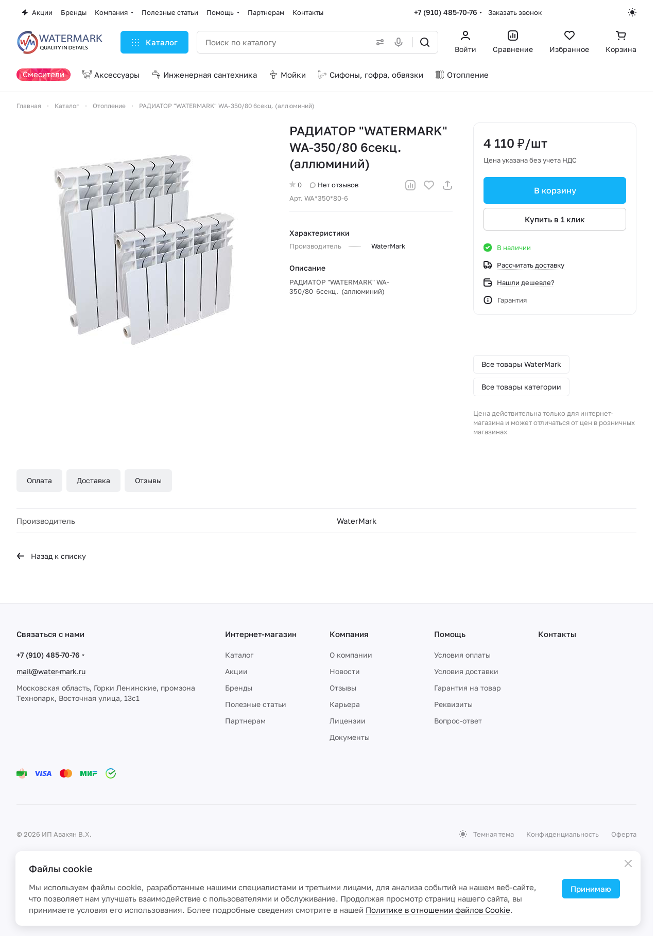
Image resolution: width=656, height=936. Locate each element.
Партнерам (245, 720)
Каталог (239, 654)
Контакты (557, 634)
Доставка (93, 480)
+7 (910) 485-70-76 (445, 12)
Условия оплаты (462, 654)
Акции (236, 671)
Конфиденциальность (562, 834)
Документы (350, 737)
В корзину (554, 190)
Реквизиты (453, 704)
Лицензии (348, 720)
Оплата (39, 480)
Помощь (449, 634)
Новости (345, 671)
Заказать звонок (515, 12)
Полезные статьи (255, 704)
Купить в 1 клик (555, 219)
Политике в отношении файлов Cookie (438, 909)
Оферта (623, 834)
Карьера (345, 704)
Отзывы (148, 480)
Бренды (238, 687)
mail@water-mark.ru (50, 671)
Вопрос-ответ (458, 720)
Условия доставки (466, 671)
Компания (349, 634)
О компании (351, 654)
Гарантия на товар (467, 687)
